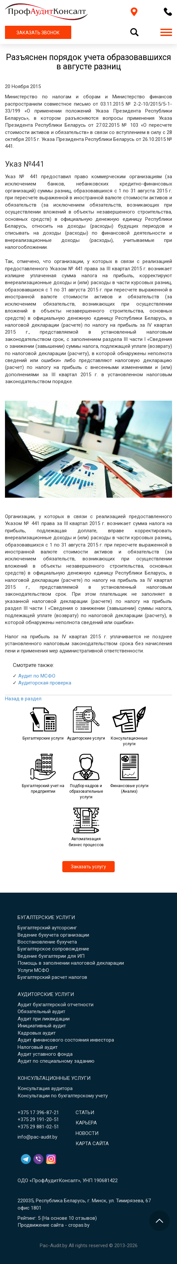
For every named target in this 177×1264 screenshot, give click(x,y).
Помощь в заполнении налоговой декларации (71, 963)
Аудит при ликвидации (44, 1019)
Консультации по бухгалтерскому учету (63, 1096)
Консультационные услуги (54, 1078)
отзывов (85, 1218)
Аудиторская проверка (44, 683)
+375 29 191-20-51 (38, 1119)
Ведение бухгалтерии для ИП (51, 956)
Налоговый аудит (38, 1047)
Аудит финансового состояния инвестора (66, 1040)
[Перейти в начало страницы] (159, 1221)
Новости (87, 1133)
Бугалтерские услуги (46, 917)
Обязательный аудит (41, 1012)
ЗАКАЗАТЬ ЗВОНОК (38, 32)
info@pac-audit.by (37, 1137)
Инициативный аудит (42, 1026)
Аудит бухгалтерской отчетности (55, 1005)
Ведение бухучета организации (53, 935)
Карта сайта (92, 1144)
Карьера (86, 1123)
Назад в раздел (23, 699)
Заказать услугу (88, 866)
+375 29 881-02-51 (38, 1127)
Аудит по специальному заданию (56, 1061)
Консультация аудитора (45, 1088)
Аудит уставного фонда (45, 1054)
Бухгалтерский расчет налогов (52, 977)
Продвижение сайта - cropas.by (53, 1225)
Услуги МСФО (33, 970)
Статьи (85, 1112)
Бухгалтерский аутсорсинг (47, 928)
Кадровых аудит (37, 1033)
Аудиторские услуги (46, 994)
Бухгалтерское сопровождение (53, 949)
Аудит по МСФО (36, 676)
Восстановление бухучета (47, 942)
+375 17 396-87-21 (38, 1112)
